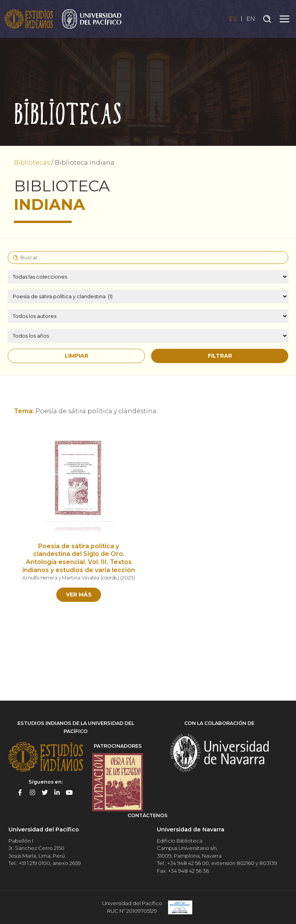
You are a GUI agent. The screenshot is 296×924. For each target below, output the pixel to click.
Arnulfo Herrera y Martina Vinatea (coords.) (70, 578)
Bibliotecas (32, 162)
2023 (127, 578)
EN (250, 18)
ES (232, 18)
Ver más (79, 594)
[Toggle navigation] (284, 19)
